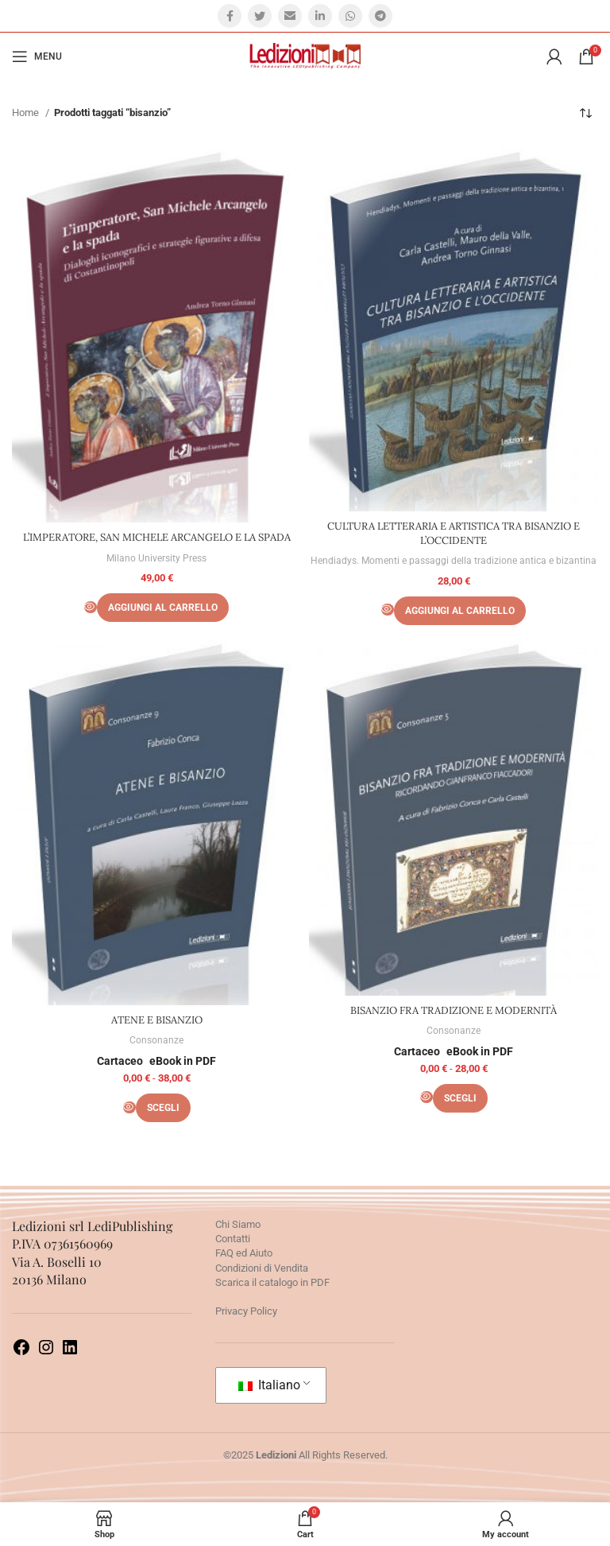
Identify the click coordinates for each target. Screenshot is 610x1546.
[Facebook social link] (229, 16)
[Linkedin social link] (320, 16)
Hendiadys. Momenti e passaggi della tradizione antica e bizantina (453, 560)
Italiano (269, 1385)
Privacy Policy (246, 1311)
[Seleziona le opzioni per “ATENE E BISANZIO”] (163, 1107)
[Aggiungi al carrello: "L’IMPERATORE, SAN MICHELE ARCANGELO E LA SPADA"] (163, 607)
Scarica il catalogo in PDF (272, 1282)
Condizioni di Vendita (261, 1268)
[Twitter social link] (260, 16)
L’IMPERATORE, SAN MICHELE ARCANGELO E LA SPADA (156, 537)
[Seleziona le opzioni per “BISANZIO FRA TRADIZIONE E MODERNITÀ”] (460, 1098)
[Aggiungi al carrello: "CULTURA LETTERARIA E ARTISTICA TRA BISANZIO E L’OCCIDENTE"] (460, 610)
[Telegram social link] (380, 16)
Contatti (232, 1239)
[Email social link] (290, 16)
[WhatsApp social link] (350, 16)
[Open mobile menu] (37, 56)
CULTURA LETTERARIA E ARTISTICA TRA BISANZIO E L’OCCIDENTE (453, 533)
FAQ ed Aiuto (243, 1253)
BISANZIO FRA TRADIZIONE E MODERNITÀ (453, 1010)
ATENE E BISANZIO (157, 1020)
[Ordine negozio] (586, 113)
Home (26, 112)
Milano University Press (156, 558)
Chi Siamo (238, 1224)
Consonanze (156, 1040)
